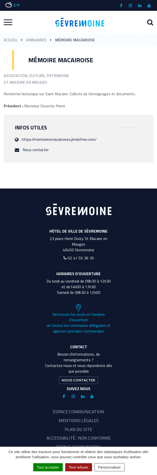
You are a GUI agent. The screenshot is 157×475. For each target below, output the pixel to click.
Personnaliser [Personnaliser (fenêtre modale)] (109, 467)
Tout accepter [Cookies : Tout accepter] (48, 467)
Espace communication (78, 411)
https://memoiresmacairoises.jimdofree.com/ (59, 139)
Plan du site (78, 429)
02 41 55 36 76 (78, 258)
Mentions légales (79, 420)
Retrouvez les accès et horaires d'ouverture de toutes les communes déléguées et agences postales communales (78, 319)
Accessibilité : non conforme (79, 438)
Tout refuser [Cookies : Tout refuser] (78, 467)
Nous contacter (36, 150)
